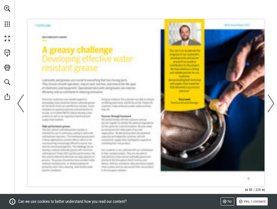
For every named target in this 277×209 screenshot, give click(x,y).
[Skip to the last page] (263, 189)
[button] (7, 8)
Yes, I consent (254, 201)
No (230, 201)
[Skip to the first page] (246, 189)
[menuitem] (7, 16)
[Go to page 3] (42, 26)
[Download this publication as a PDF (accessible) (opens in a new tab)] (7, 53)
